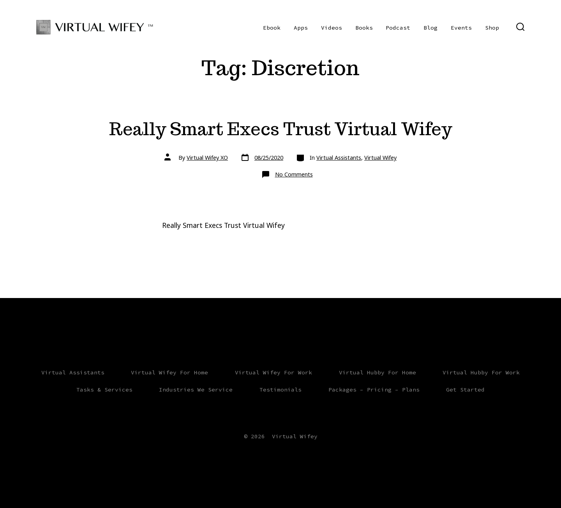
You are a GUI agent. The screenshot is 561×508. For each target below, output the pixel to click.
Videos (331, 27)
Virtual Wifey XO (207, 157)
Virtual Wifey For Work (273, 372)
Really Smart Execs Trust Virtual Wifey (280, 129)
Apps (301, 27)
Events (461, 27)
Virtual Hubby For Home (377, 372)
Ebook (271, 27)
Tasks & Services (104, 389)
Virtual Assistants (338, 157)
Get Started (465, 389)
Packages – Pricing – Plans (374, 389)
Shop (492, 27)
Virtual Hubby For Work (481, 372)
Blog (430, 27)
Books (364, 27)
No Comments (294, 174)
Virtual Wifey (380, 157)
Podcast (398, 27)
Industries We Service (196, 389)
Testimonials (280, 389)
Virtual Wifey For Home (169, 372)
